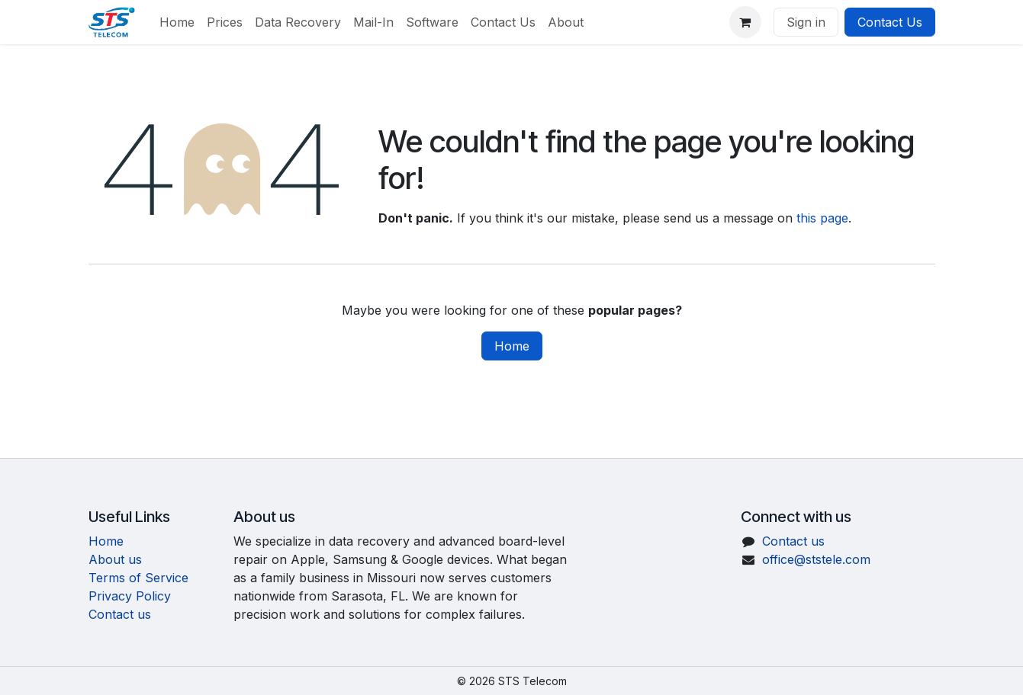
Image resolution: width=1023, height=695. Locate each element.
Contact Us (889, 22)
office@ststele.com (816, 559)
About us (115, 559)
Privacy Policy (129, 596)
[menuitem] (177, 22)
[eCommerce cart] (745, 22)
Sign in (806, 22)
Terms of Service (138, 577)
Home (511, 346)
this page (822, 218)
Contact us (119, 614)
